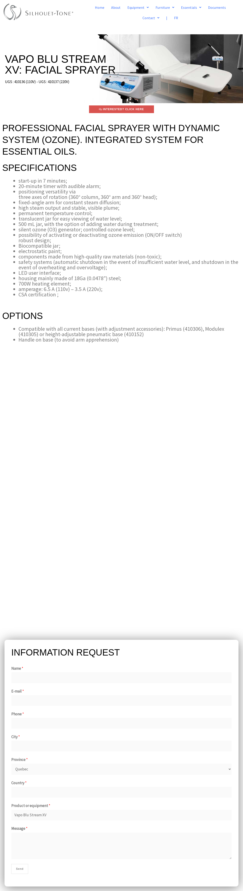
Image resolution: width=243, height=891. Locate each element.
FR (176, 18)
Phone (17, 714)
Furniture (165, 7)
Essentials (191, 7)
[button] (138, 7)
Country (19, 782)
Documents (217, 7)
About (116, 7)
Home (99, 7)
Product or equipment (30, 805)
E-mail (17, 691)
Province (19, 759)
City (15, 736)
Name (17, 668)
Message (19, 828)
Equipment (138, 7)
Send (19, 868)
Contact (150, 18)
